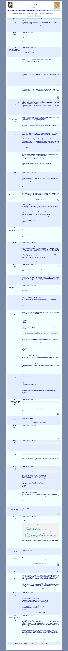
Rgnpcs (14, 264)
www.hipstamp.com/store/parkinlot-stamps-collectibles (39, 201)
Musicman (14, 32)
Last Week (23, 10)
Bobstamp (14, 131)
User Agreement (34, 647)
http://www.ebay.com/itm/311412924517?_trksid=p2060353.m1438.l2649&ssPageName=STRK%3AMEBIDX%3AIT (38, 510)
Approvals (44, 10)
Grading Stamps (24, 520)
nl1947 (14, 516)
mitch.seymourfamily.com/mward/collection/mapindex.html (39, 588)
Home (8, 10)
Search (16, 10)
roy (14, 399)
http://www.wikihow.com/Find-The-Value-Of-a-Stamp (34, 337)
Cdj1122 (14, 47)
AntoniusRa (14, 615)
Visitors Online (32, 645)
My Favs (37, 10)
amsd (14, 416)
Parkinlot (14, 227)
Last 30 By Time (32, 10)
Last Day (20, 10)
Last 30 (28, 10)
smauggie (14, 374)
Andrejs (14, 242)
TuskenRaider (14, 466)
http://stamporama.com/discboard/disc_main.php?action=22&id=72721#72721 (33, 363)
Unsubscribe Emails (37, 645)
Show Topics (12, 10)
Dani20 (14, 19)
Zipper (14, 506)
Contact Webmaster (27, 645)
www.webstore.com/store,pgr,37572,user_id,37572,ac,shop (39, 612)
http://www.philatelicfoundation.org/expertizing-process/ (30, 360)
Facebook (42, 645)
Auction (40, 10)
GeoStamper (14, 440)
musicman (14, 425)
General (48, 10)
